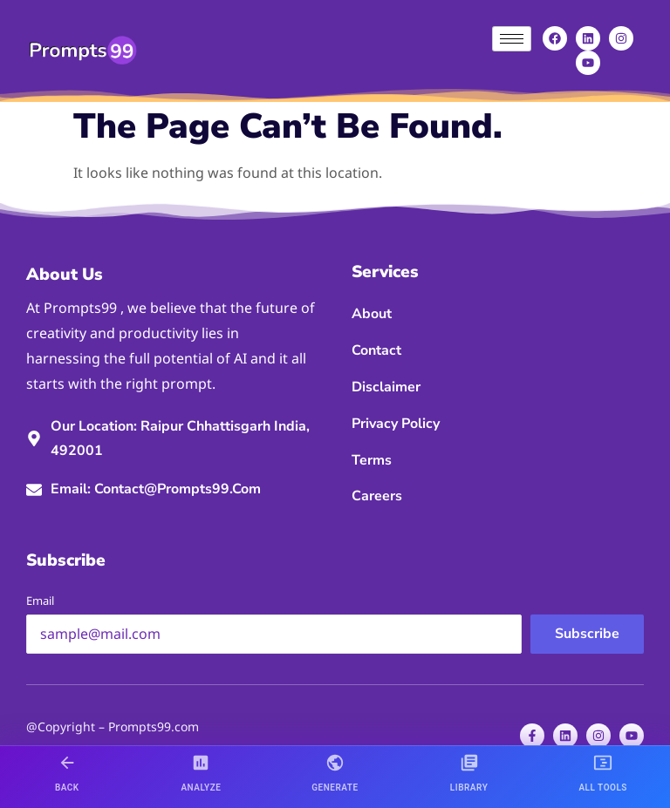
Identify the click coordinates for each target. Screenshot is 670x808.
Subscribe (587, 633)
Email (40, 600)
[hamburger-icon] (511, 38)
